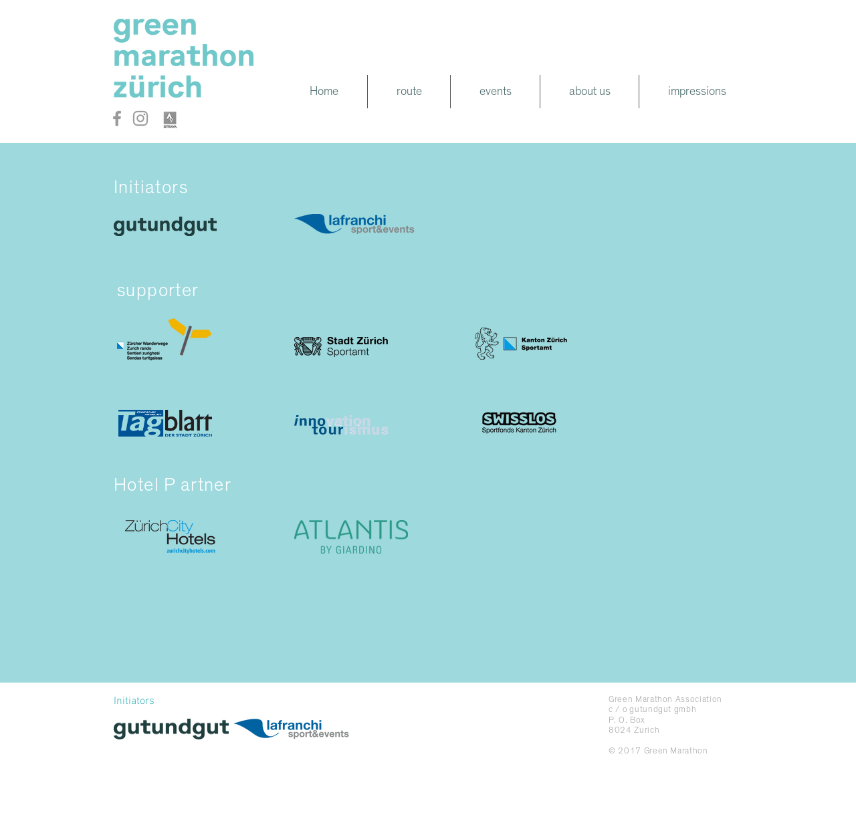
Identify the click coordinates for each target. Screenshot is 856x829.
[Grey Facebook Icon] (117, 118)
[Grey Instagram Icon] (140, 118)
